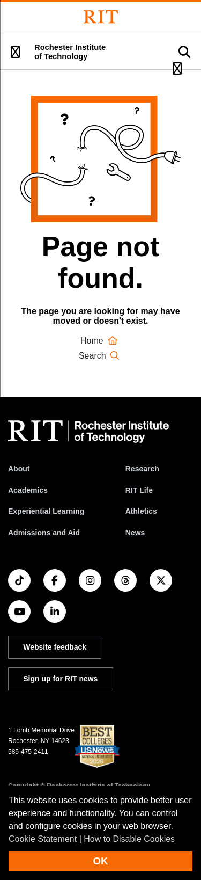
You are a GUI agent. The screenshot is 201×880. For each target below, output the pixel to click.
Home (100, 340)
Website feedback (54, 647)
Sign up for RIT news (60, 678)
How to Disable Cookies (129, 838)
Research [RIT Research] (142, 468)
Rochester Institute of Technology (70, 52)
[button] (15, 52)
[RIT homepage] (88, 431)
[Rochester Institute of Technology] (101, 17)
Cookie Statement (43, 838)
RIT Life (139, 490)
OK (100, 861)
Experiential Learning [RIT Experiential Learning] (46, 511)
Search (100, 355)
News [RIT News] (135, 532)
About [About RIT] (18, 468)
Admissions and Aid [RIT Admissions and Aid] (44, 532)
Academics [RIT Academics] (28, 490)
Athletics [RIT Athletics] (141, 511)
